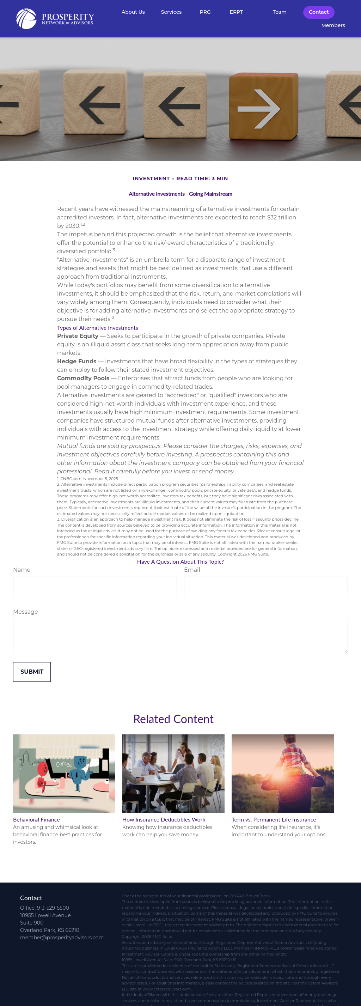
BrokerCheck (257, 895)
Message (25, 611)
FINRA (258, 948)
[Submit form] (32, 672)
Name (21, 569)
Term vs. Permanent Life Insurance (274, 819)
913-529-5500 (53, 908)
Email (192, 569)
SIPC (270, 948)
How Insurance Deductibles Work (164, 819)
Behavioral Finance (36, 819)
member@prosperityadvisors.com (62, 937)
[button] (133, 12)
